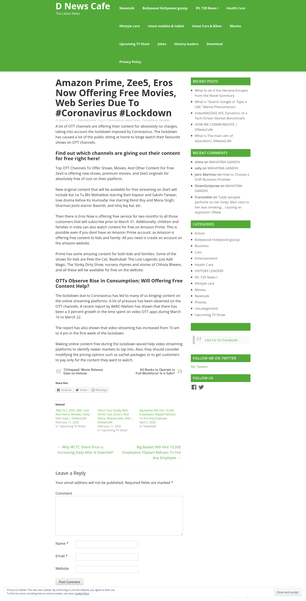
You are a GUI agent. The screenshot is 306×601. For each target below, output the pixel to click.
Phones (201, 302)
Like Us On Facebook (212, 326)
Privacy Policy (130, 62)
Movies (235, 26)
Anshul (63, 120)
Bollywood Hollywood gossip (165, 8)
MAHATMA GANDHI (224, 162)
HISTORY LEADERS (209, 271)
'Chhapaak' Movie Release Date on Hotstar (83, 371)
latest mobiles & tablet (166, 26)
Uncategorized (206, 308)
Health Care (235, 8)
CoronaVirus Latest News (124, 120)
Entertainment (87, 120)
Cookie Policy (82, 593)
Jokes (162, 44)
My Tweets (199, 366)
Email (61, 556)
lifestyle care (129, 26)
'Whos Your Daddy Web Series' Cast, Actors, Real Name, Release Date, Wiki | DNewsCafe (115, 416)
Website (62, 568)
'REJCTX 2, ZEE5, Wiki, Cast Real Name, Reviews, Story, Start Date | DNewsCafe (73, 414)
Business (202, 245)
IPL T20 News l (207, 8)
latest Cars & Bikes (207, 26)
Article (200, 233)
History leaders (186, 44)
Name (62, 543)
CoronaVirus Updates (156, 120)
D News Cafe (83, 6)
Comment (64, 493)
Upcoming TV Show (134, 44)
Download (215, 44)
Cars (198, 252)
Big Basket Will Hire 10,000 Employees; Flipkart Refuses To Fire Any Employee (157, 414)
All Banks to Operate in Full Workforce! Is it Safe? (155, 371)
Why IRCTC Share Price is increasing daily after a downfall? (85, 450)
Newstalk (126, 8)
